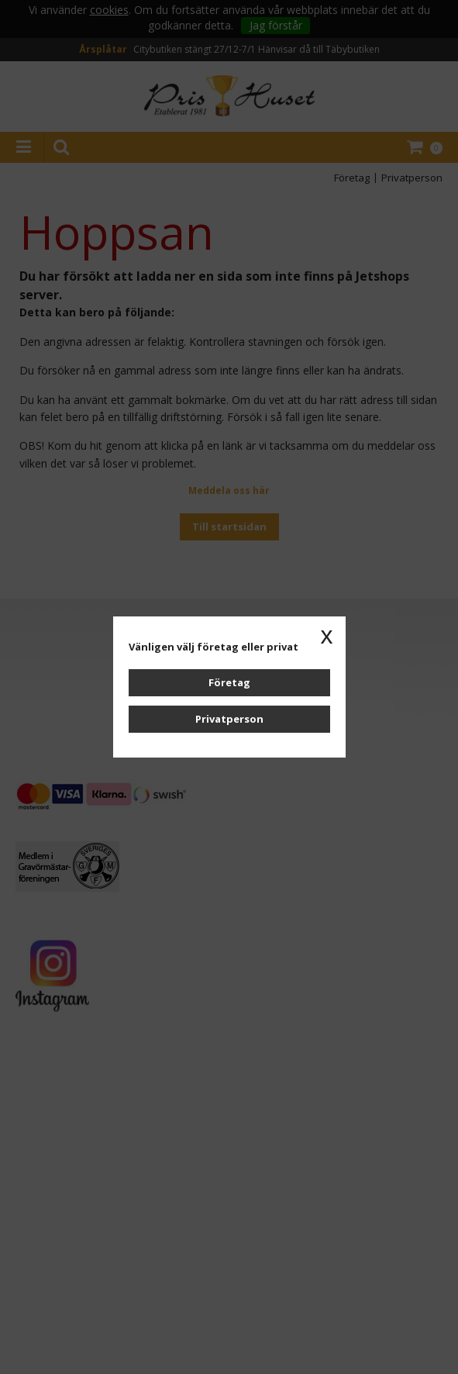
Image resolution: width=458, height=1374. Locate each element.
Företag (229, 682)
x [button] (327, 635)
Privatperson (229, 719)
